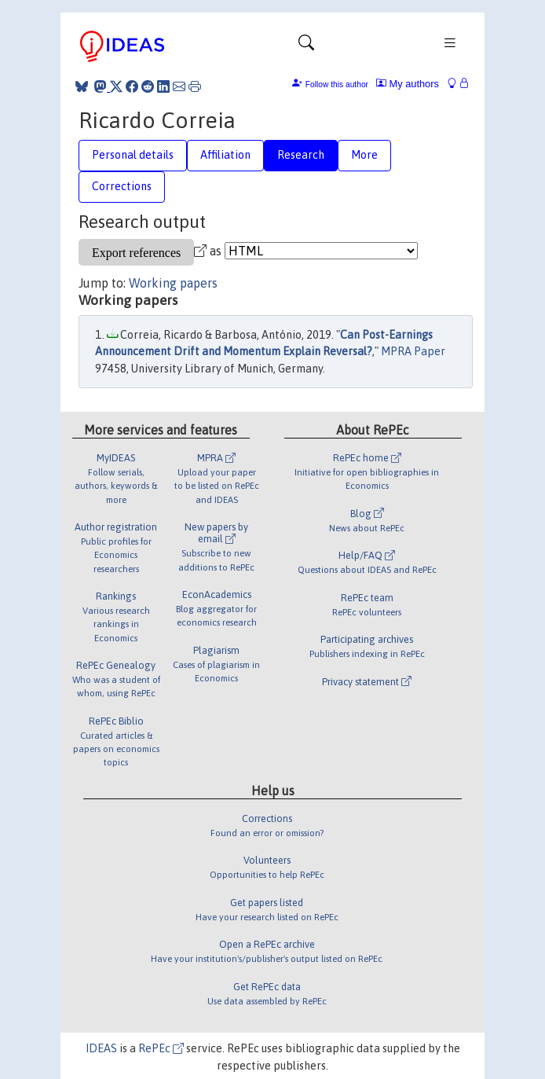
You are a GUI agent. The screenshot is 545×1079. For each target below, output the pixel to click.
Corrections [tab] (122, 186)
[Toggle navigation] (306, 46)
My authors (407, 84)
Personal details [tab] (133, 155)
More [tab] (364, 155)
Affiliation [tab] (225, 155)
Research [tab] (300, 155)
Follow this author (336, 84)
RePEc (161, 1048)
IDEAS (101, 1048)
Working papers (173, 283)
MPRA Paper (413, 351)
